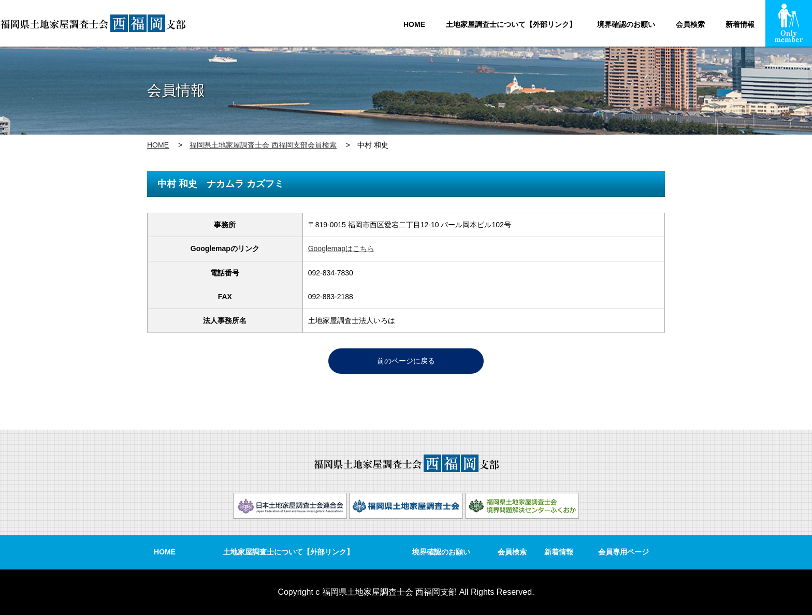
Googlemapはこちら (341, 248)
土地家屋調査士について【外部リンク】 (511, 24)
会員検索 (690, 24)
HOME (414, 24)
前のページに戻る (406, 361)
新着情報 (740, 24)
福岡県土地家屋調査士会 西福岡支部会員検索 (263, 145)
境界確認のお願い (626, 24)
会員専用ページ (623, 552)
